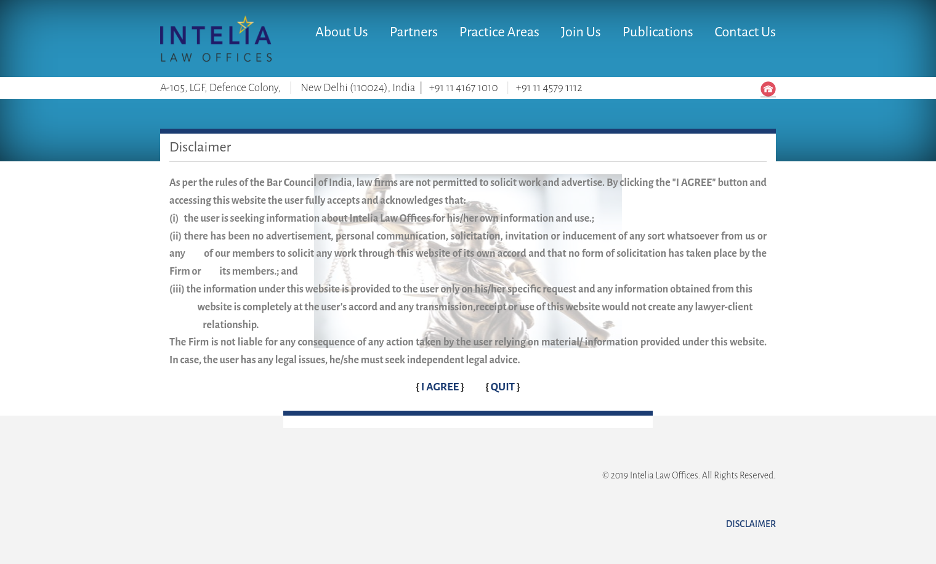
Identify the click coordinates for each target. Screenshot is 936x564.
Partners (414, 32)
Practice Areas (499, 32)
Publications (658, 32)
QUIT (504, 387)
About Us (341, 32)
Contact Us (745, 32)
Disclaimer (751, 524)
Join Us (581, 32)
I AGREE (441, 387)
